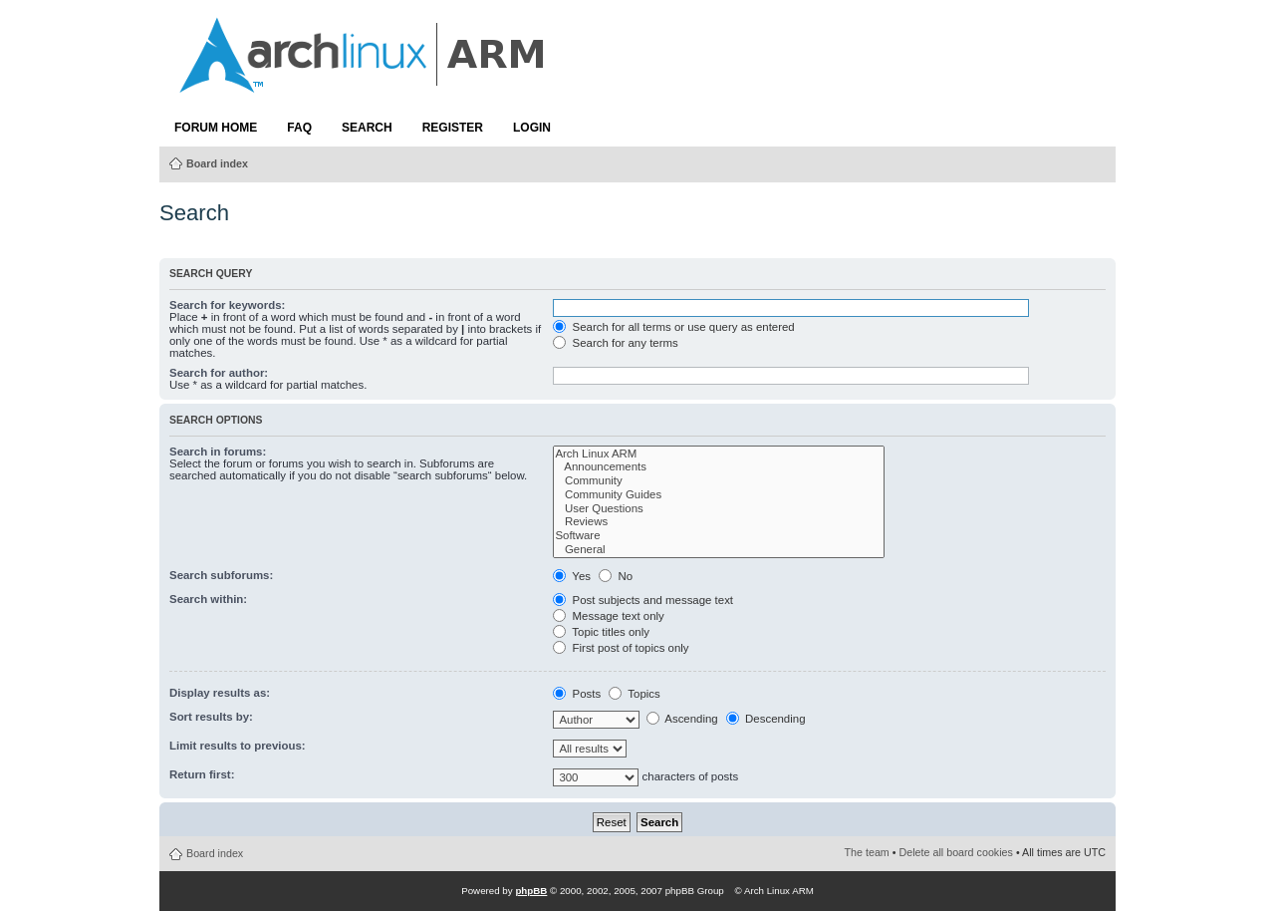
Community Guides (719, 495)
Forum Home (215, 128)
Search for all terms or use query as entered (673, 327)
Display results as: (219, 693)
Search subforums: (221, 575)
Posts (577, 694)
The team (867, 852)
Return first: (201, 774)
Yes (572, 576)
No (616, 576)
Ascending (682, 719)
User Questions (719, 509)
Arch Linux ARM (719, 454)
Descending (766, 719)
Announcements (719, 467)
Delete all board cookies (956, 852)
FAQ (299, 128)
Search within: (208, 599)
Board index (217, 163)
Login (532, 128)
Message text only (608, 616)
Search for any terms (615, 343)
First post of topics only (620, 648)
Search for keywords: (227, 305)
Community (719, 481)
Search (367, 128)
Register (452, 128)
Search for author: (218, 373)
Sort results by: (211, 717)
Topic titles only (601, 632)
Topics (634, 694)
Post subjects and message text (643, 600)
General (719, 550)
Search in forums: (217, 451)
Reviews (719, 522)
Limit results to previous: (237, 746)
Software (719, 536)
